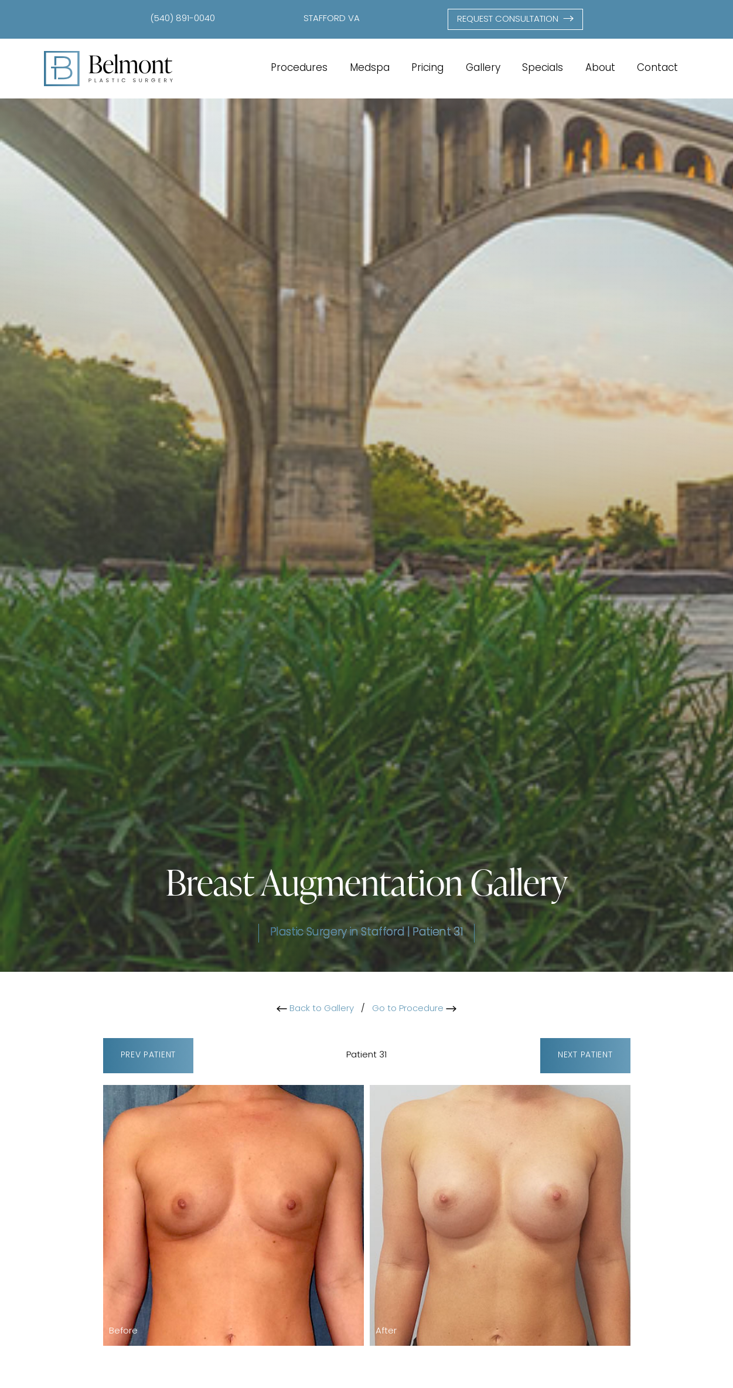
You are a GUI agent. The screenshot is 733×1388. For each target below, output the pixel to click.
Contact (657, 68)
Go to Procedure (414, 1009)
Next (585, 1056)
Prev (148, 1056)
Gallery (483, 68)
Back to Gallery (315, 1009)
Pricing (427, 68)
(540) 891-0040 (182, 19)
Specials (542, 68)
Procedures (299, 68)
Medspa (370, 68)
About (600, 68)
